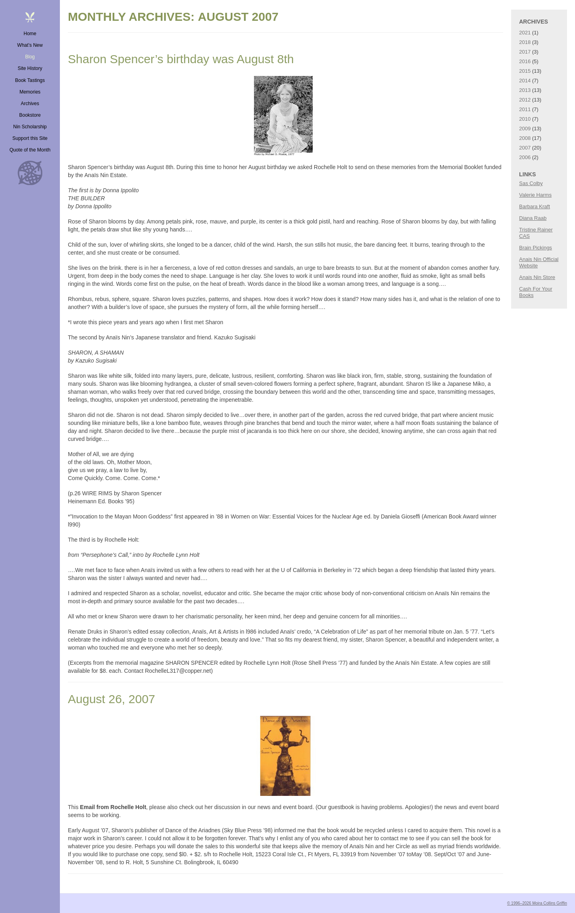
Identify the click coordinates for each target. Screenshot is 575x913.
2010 (525, 119)
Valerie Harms (535, 195)
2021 (525, 33)
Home (30, 33)
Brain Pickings (535, 248)
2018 (525, 42)
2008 (525, 138)
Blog (30, 57)
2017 (525, 52)
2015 (525, 71)
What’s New (30, 45)
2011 (525, 109)
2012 (525, 100)
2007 (525, 148)
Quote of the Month (30, 150)
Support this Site (30, 138)
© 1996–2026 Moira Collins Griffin (537, 903)
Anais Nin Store (537, 277)
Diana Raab (533, 218)
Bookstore (30, 115)
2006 (525, 157)
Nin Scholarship (30, 127)
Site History (30, 68)
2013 (525, 90)
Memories (30, 92)
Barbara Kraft (534, 206)
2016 (525, 61)
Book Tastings (30, 80)
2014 (525, 81)
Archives (30, 103)
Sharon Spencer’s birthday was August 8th (181, 59)
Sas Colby (531, 183)
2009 (525, 129)
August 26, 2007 (111, 699)
